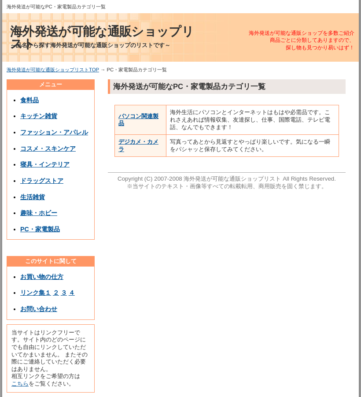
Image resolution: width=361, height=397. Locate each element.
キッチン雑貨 (38, 115)
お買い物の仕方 (41, 276)
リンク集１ (35, 292)
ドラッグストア (41, 180)
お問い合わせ (38, 308)
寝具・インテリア (45, 164)
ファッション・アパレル (54, 132)
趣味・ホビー (38, 212)
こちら (20, 383)
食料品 (29, 100)
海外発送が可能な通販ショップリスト (102, 38)
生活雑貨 (32, 196)
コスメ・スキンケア (48, 148)
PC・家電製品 (40, 229)
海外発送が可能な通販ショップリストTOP (53, 69)
